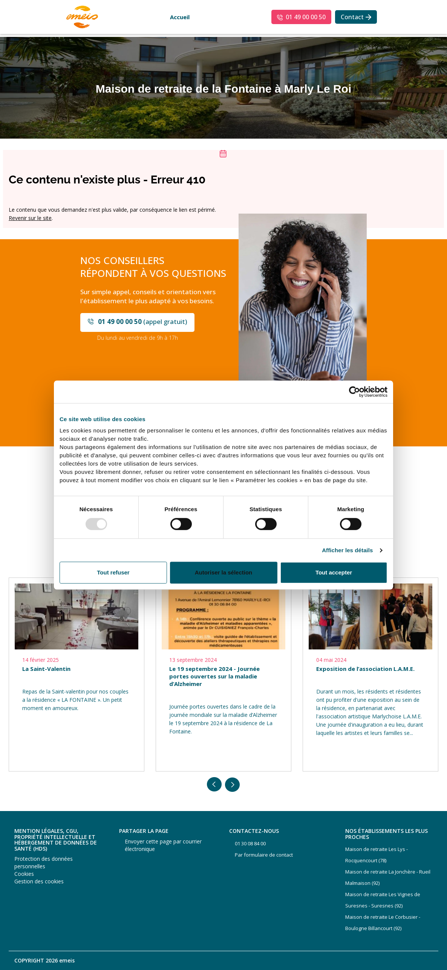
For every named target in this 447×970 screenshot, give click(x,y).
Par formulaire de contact (264, 854)
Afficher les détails (347, 550)
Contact (352, 17)
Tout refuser (113, 572)
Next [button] (232, 784)
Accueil (180, 17)
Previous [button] (214, 784)
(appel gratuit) (142, 321)
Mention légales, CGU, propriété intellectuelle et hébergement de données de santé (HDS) (55, 839)
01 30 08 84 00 (250, 843)
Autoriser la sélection (224, 572)
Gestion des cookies (39, 881)
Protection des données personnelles (43, 862)
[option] (76, 674)
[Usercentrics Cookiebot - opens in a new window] (354, 391)
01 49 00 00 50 (306, 17)
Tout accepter (333, 572)
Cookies (24, 873)
